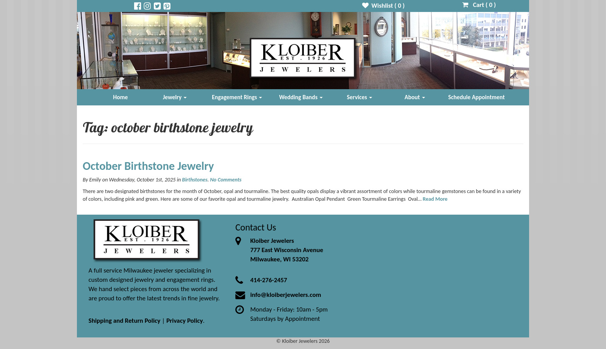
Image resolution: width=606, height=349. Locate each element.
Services (360, 97)
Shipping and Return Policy (124, 321)
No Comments (225, 179)
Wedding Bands (301, 97)
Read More (435, 199)
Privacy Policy (184, 321)
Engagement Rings (237, 97)
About (415, 97)
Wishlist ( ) (383, 6)
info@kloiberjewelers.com (285, 295)
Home (120, 97)
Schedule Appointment (476, 97)
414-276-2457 (268, 280)
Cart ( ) (479, 5)
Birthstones (195, 179)
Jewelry (175, 97)
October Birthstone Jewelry (148, 166)
